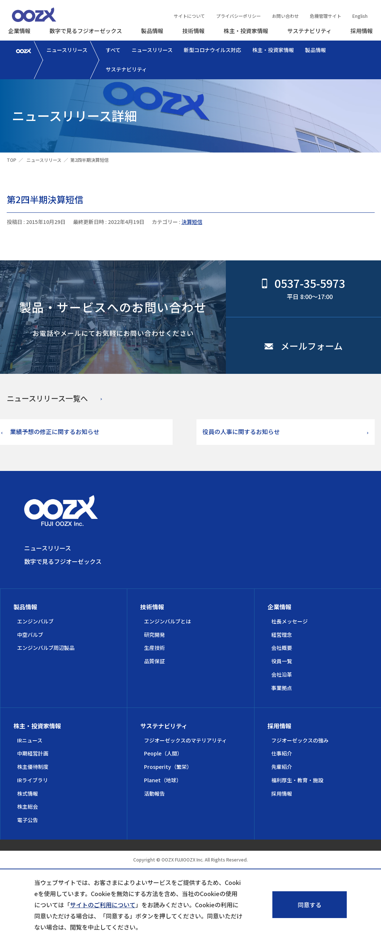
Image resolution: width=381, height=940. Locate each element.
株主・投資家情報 (246, 31)
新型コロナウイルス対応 (212, 50)
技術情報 (193, 31)
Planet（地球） (163, 780)
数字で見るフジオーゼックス (85, 31)
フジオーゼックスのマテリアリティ (185, 740)
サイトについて (189, 16)
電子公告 (27, 820)
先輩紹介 (281, 766)
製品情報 (152, 31)
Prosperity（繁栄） (168, 766)
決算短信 (192, 221)
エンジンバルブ (35, 621)
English (360, 16)
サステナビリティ (309, 31)
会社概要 (281, 647)
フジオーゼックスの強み (300, 740)
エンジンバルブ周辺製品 (45, 647)
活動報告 (154, 793)
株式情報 (27, 793)
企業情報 (19, 31)
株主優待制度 (32, 766)
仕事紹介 (281, 753)
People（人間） (163, 753)
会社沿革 (281, 674)
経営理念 (281, 634)
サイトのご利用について (102, 904)
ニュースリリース (67, 50)
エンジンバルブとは (167, 621)
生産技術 (154, 647)
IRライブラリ (32, 780)
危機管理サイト (325, 16)
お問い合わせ (285, 16)
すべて (113, 50)
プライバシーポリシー (238, 16)
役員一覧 (281, 661)
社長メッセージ (289, 621)
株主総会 (27, 806)
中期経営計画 (32, 753)
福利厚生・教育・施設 (297, 780)
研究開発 (154, 634)
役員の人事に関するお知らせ (241, 431)
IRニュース (29, 740)
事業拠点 (281, 688)
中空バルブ (30, 634)
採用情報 (361, 31)
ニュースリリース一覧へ (47, 398)
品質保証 (154, 661)
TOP (11, 160)
